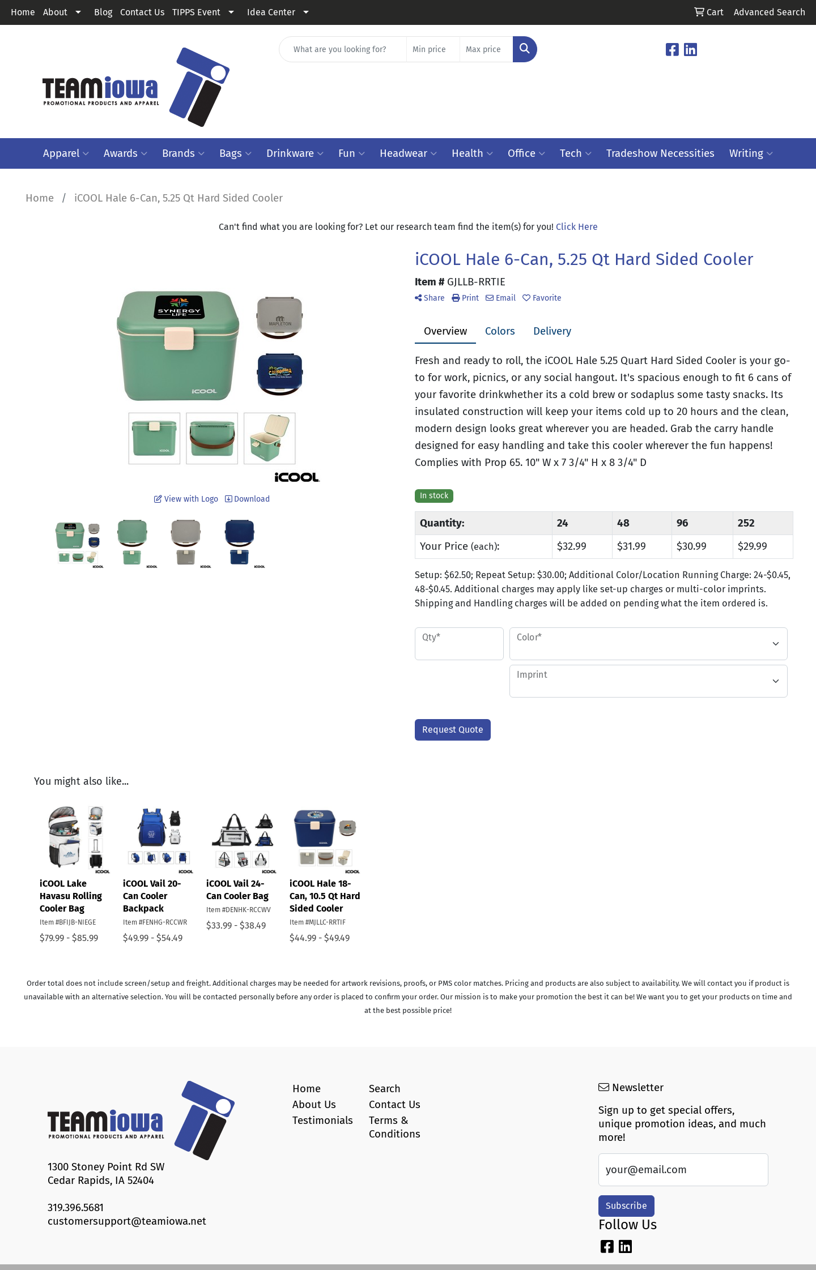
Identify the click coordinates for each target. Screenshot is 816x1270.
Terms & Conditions (394, 1127)
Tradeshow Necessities (660, 153)
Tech (576, 153)
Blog (103, 12)
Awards (125, 153)
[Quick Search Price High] (486, 49)
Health (472, 153)
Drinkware (295, 153)
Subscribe (626, 1205)
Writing (751, 153)
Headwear (408, 153)
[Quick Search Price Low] (433, 49)
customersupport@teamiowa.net (127, 1221)
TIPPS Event (196, 12)
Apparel (66, 153)
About (55, 12)
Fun (351, 153)
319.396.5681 (76, 1207)
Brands (183, 153)
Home (23, 12)
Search (385, 1089)
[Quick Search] (343, 49)
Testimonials (322, 1120)
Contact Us (142, 12)
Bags (235, 153)
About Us (314, 1104)
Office (526, 153)
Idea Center (271, 12)
